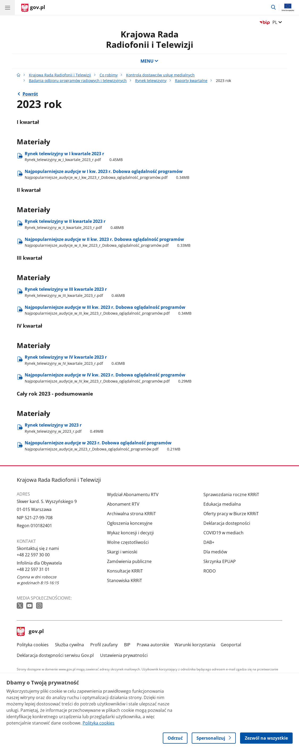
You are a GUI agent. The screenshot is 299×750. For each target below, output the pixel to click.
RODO (209, 571)
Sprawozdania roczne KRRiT (231, 494)
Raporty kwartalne (191, 80)
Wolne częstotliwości (128, 542)
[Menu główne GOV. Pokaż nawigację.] (7, 7)
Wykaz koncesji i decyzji (130, 533)
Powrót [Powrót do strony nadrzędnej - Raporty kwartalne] (30, 94)
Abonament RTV (123, 504)
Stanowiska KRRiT (124, 580)
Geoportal (231, 645)
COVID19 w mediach (223, 533)
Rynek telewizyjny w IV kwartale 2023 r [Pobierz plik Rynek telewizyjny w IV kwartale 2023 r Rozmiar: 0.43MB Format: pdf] (75, 360)
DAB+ (208, 542)
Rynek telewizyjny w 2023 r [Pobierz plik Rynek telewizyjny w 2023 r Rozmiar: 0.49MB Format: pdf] (64, 428)
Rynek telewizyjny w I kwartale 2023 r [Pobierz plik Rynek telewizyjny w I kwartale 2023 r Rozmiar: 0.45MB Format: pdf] (74, 156)
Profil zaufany (104, 645)
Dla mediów (215, 552)
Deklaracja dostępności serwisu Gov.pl (55, 655)
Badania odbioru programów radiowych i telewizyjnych (78, 80)
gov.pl (30, 631)
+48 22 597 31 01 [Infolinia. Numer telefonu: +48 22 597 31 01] (33, 569)
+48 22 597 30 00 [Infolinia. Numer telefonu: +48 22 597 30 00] (33, 555)
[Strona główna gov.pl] (33, 8)
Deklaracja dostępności (226, 523)
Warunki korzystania (194, 645)
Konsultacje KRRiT (125, 571)
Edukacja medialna (222, 504)
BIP (127, 645)
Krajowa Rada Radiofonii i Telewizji (149, 39)
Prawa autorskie (153, 645)
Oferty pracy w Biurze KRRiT (231, 514)
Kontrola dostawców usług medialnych (160, 74)
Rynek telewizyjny (150, 80)
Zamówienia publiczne (129, 561)
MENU (149, 61)
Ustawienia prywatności (124, 655)
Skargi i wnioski (122, 552)
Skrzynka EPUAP (219, 561)
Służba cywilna (69, 645)
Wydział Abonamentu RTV (133, 494)
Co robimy (109, 74)
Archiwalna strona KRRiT (131, 514)
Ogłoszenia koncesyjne (129, 523)
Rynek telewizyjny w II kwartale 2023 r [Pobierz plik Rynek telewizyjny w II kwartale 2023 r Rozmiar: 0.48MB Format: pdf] (74, 224)
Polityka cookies (33, 645)
